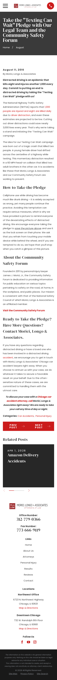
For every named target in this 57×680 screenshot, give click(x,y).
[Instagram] (34, 642)
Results (28, 568)
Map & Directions (28, 607)
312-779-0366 (28, 519)
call (30, 400)
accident (8, 357)
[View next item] (29, 490)
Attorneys (28, 556)
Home (28, 544)
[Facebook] (22, 642)
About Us (28, 550)
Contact (28, 580)
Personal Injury (44, 416)
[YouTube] (28, 642)
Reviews (28, 574)
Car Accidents (26, 416)
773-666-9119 (28, 530)
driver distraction (20, 115)
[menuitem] (13, 674)
